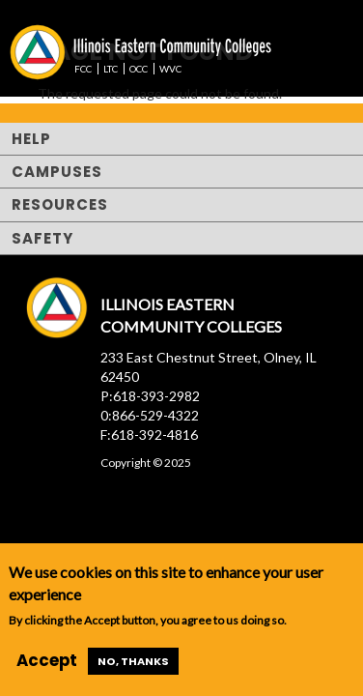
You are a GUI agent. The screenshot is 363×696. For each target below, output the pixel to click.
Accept (46, 660)
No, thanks (133, 661)
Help (31, 139)
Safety (42, 238)
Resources (60, 204)
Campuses (57, 171)
